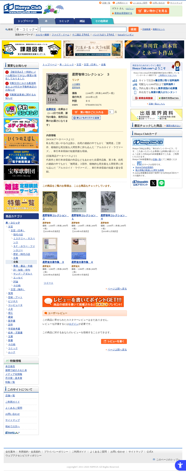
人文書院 (76, 84)
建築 (10, 317)
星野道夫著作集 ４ (82, 262)
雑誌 (82, 21)
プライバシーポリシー (56, 451)
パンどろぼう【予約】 (104, 34)
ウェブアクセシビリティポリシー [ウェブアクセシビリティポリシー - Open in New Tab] (24, 455)
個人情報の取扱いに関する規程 (149, 170)
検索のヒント (159, 29)
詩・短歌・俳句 (21, 269)
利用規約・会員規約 (29, 451)
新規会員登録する (123, 13)
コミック (64, 21)
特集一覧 (10, 382)
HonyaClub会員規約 (144, 167)
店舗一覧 (106, 3)
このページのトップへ (168, 459)
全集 (15, 262)
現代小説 (18, 234)
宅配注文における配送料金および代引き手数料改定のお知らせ (21, 86)
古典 (15, 258)
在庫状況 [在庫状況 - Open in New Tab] (51, 109)
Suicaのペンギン (126, 34)
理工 (10, 313)
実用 (10, 293)
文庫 (10, 336)
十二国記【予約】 (81, 34)
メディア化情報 (13, 374)
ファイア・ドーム (60, 34)
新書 (10, 340)
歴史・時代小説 (21, 254)
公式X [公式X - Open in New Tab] (150, 451)
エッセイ (18, 277)
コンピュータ (15, 305)
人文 (10, 309)
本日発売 (10, 366)
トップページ (25, 21)
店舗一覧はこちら (157, 104)
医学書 (11, 320)
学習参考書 (14, 328)
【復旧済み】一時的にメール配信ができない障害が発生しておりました (21, 75)
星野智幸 (76, 87)
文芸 (10, 226)
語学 (10, 324)
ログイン (130, 9)
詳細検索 (146, 29)
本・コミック (13, 222)
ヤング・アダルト (23, 273)
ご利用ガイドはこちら (167, 75)
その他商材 (101, 21)
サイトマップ (176, 3)
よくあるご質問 (140, 3)
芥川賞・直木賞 (13, 378)
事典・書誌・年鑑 (23, 266)
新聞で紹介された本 (16, 370)
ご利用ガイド (122, 3)
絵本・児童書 (15, 332)
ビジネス (13, 301)
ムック (11, 352)
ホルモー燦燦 (42, 34)
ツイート (48, 283)
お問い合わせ (159, 3)
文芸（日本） (18, 230)
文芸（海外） (18, 289)
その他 (17, 285)
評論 (15, 281)
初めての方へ (12, 426)
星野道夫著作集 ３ (53, 262)
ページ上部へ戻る (117, 288)
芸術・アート (15, 297)
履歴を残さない (173, 125)
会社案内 (10, 451)
